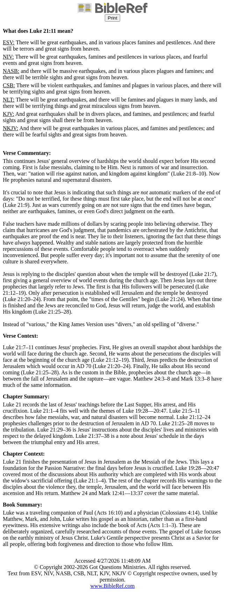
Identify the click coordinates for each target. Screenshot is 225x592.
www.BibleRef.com (112, 586)
